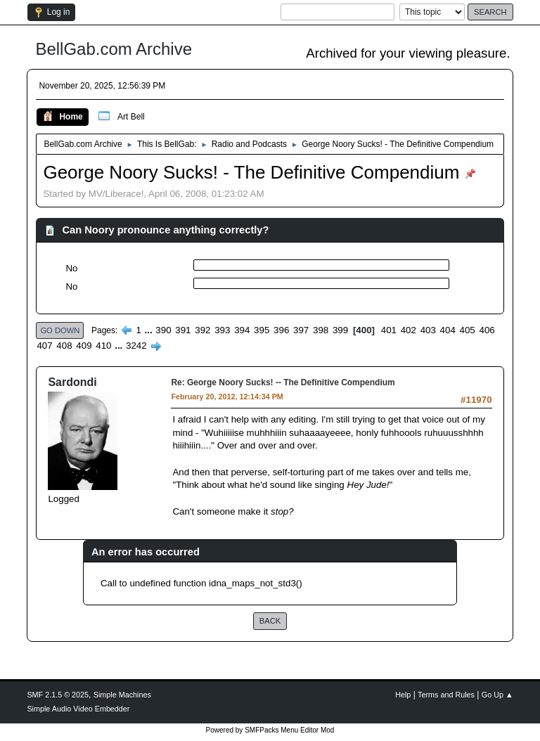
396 (281, 330)
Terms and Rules (446, 694)
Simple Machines (122, 694)
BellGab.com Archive (113, 48)
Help (403, 694)
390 (163, 330)
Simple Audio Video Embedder (78, 708)
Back (270, 621)
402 (408, 330)
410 (103, 345)
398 (320, 330)
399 (340, 330)
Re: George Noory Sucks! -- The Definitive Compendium (282, 382)
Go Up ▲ (497, 694)
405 (467, 330)
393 (222, 330)
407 (44, 345)
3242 (136, 345)
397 (301, 330)
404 (448, 330)
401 (389, 330)
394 (242, 330)
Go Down (59, 330)
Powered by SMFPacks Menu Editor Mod (270, 730)
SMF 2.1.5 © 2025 (58, 694)
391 (183, 330)
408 (64, 345)
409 (83, 345)
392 (202, 330)
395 (261, 330)
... (150, 330)
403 (428, 330)
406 (487, 330)
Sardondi (72, 382)
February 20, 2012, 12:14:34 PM (227, 396)
